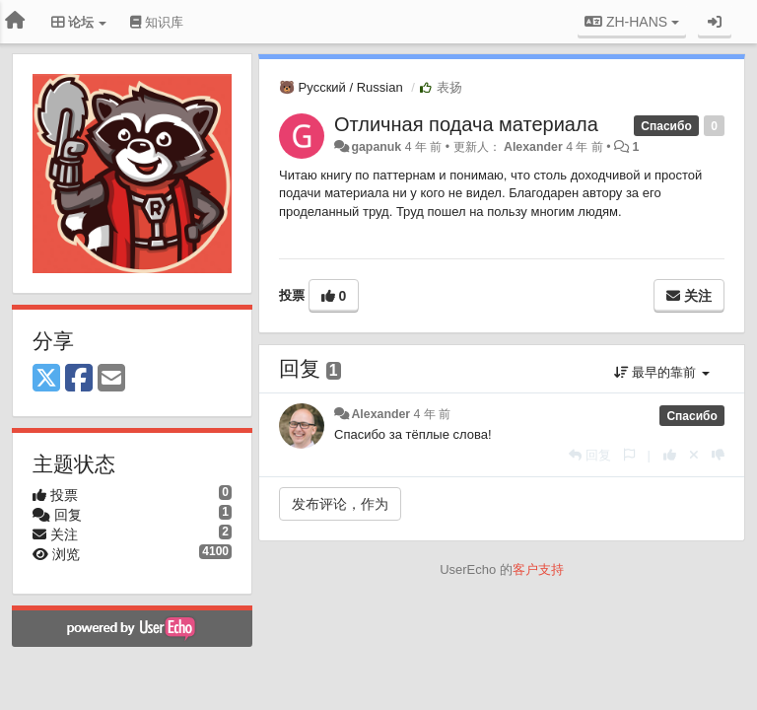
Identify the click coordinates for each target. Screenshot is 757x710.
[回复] (590, 455)
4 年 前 (432, 414)
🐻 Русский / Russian (341, 87)
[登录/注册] (714, 21)
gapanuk (376, 147)
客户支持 (538, 569)
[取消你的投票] (694, 455)
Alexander (533, 147)
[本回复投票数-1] (718, 455)
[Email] (111, 379)
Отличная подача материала (466, 124)
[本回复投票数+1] (669, 455)
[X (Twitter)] (46, 379)
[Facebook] (79, 379)
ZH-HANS (632, 22)
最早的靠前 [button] (662, 372)
